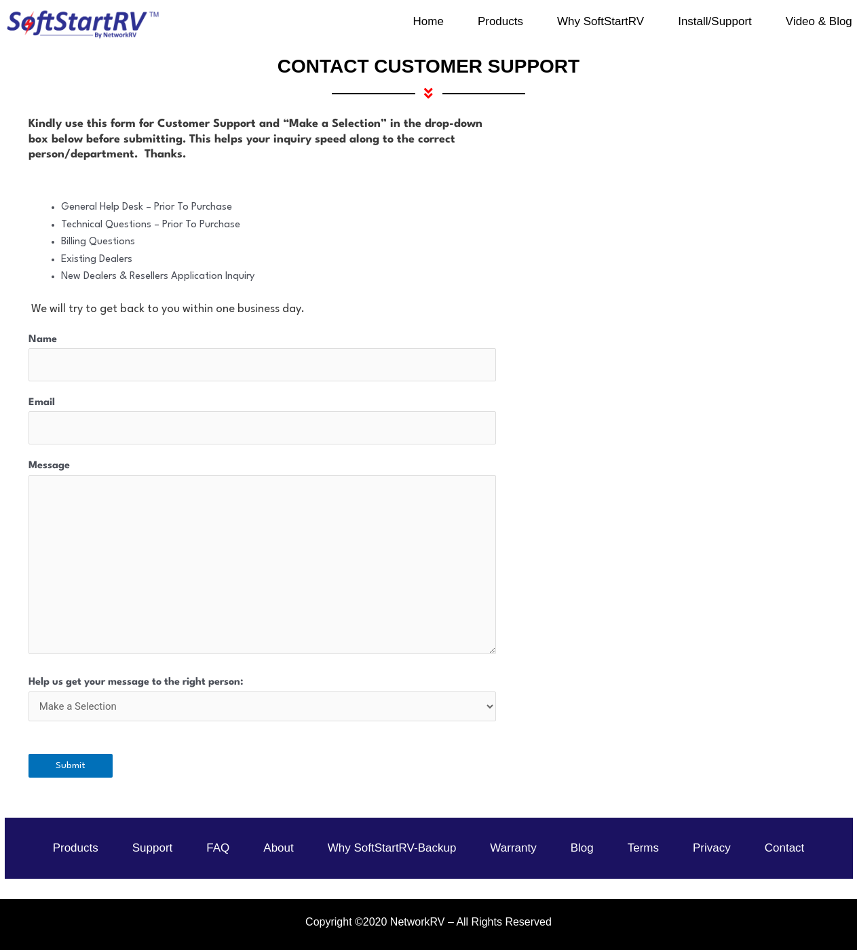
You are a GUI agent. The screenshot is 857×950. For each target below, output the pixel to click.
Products (75, 847)
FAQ (217, 847)
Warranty (513, 847)
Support (152, 847)
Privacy (712, 847)
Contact (785, 847)
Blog (582, 847)
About (278, 847)
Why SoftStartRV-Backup (392, 847)
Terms (643, 847)
